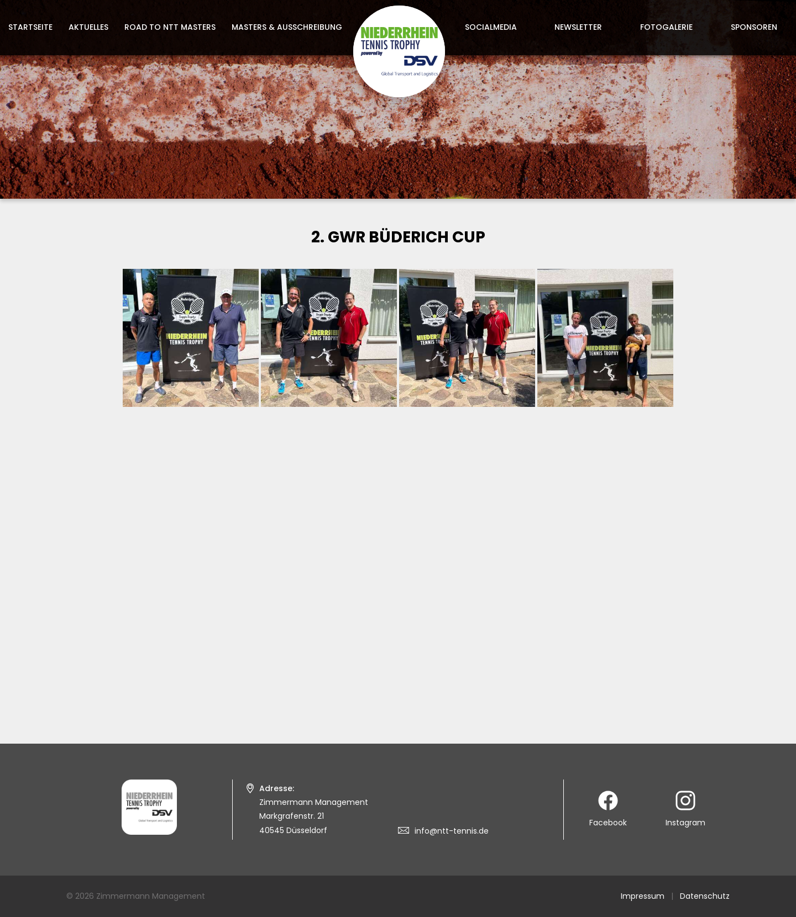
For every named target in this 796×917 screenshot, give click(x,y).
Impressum (642, 896)
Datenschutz (705, 896)
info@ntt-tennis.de (452, 830)
